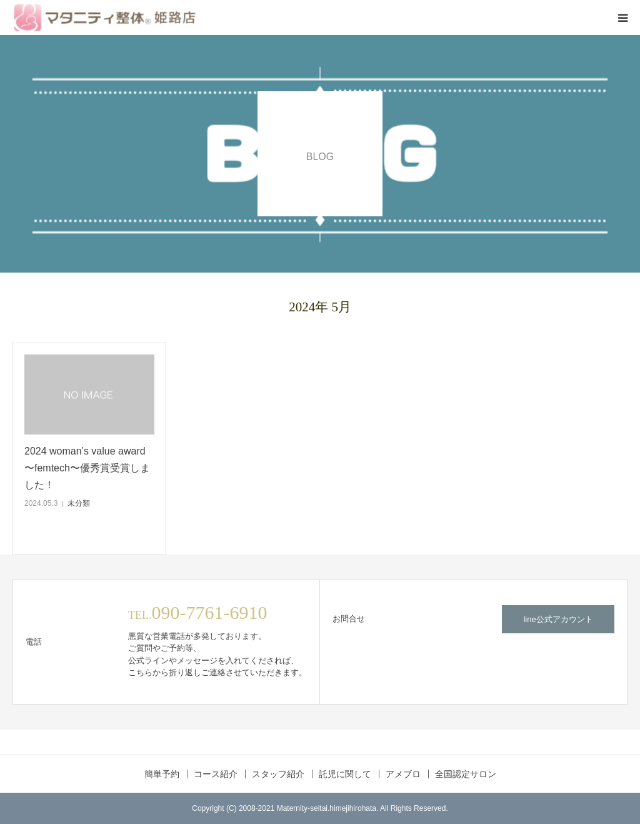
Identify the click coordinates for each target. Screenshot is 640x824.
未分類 (79, 503)
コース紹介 (216, 774)
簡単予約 (161, 774)
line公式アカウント (557, 619)
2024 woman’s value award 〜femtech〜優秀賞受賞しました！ (87, 468)
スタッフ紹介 (278, 774)
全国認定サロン (465, 774)
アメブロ (403, 774)
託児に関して (345, 774)
